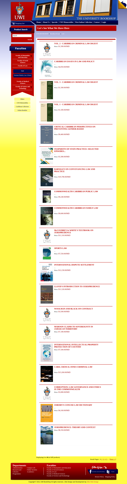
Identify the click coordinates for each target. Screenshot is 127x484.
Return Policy (99, 477)
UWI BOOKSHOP (42, 34)
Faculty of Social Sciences (55, 470)
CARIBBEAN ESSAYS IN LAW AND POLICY (74, 61)
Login (104, 22)
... (108, 459)
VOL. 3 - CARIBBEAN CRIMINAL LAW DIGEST (76, 82)
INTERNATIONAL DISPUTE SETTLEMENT (74, 265)
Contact (97, 22)
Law (63, 34)
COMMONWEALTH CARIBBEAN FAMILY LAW (76, 208)
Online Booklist (22, 110)
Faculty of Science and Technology (58, 476)
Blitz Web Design (92, 482)
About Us (46, 22)
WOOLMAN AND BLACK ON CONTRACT (73, 309)
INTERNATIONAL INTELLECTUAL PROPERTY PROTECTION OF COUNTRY (76, 346)
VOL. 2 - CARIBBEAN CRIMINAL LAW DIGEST (76, 43)
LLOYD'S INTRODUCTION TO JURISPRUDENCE (77, 286)
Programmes (17, 474)
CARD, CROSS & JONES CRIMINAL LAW (73, 367)
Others (22, 99)
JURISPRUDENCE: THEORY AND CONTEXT (74, 427)
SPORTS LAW (60, 248)
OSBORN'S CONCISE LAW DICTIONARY (73, 405)
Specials (55, 22)
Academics (30, 472)
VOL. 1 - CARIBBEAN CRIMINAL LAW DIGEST (76, 104)
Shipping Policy (110, 477)
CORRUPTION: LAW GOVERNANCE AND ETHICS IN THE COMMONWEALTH (77, 388)
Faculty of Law (55, 34)
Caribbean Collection (22, 106)
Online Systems (32, 470)
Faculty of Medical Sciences (56, 474)
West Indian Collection (83, 22)
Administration (17, 468)
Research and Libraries (17, 471)
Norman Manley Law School (22, 75)
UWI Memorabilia (66, 22)
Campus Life (31, 468)
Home (38, 22)
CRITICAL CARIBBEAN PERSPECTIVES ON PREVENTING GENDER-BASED (74, 128)
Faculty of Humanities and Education (59, 468)
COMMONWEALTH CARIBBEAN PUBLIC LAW (76, 191)
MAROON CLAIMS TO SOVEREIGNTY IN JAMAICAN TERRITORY (73, 328)
